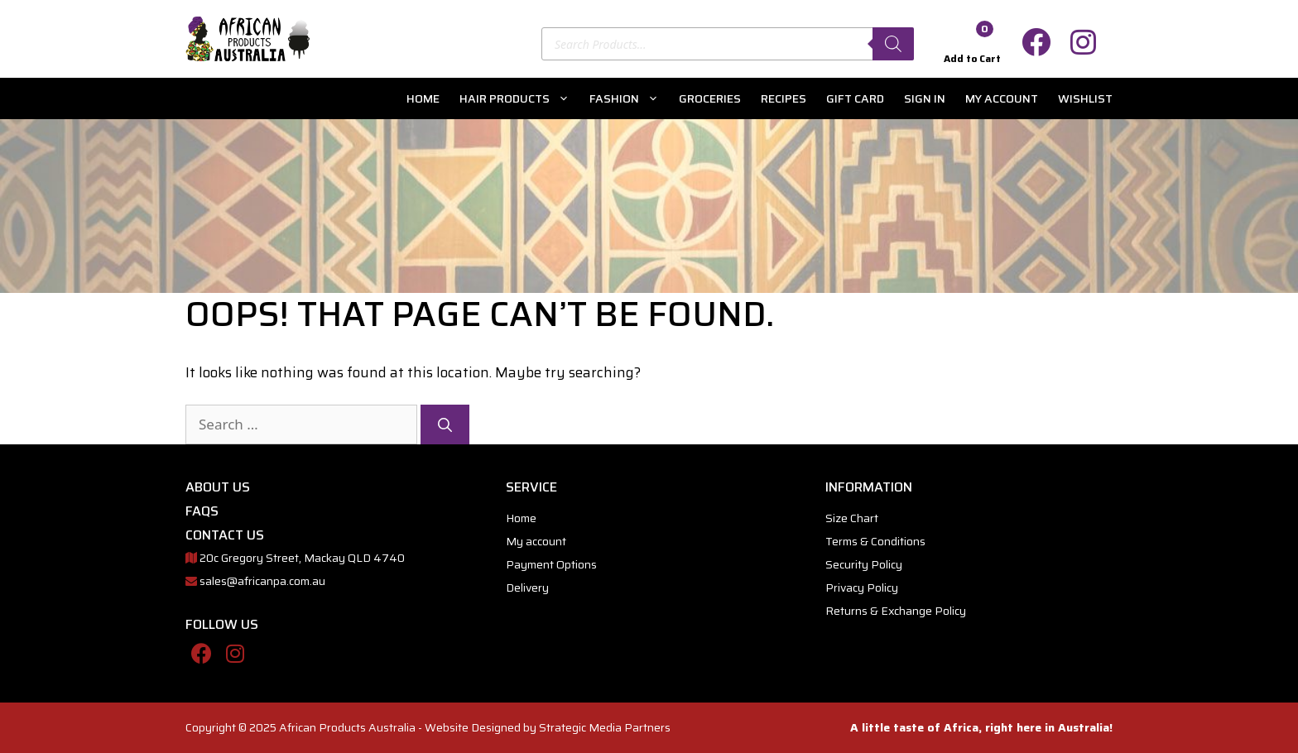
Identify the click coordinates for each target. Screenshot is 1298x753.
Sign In (924, 98)
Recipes (783, 98)
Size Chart (851, 518)
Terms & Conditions (875, 541)
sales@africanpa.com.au (262, 581)
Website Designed (473, 727)
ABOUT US (217, 487)
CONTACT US (224, 535)
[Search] (893, 43)
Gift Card (855, 98)
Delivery (527, 587)
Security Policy (863, 564)
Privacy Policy (861, 587)
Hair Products (519, 98)
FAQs (202, 511)
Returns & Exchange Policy (895, 611)
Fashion (629, 98)
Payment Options (551, 564)
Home (423, 98)
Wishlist (1085, 98)
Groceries (710, 98)
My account (1001, 98)
